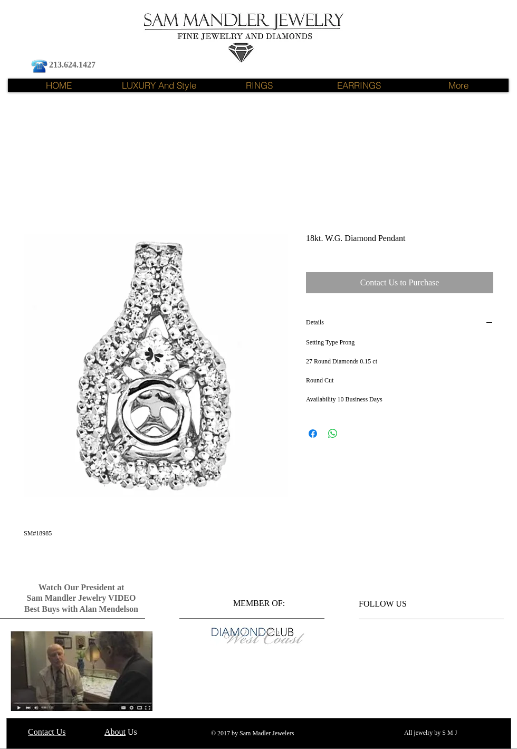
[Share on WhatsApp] (333, 433)
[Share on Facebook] (313, 433)
